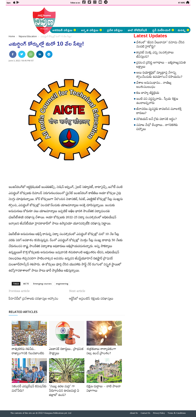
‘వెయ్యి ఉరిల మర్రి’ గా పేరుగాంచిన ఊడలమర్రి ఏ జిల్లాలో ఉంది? (64, 391)
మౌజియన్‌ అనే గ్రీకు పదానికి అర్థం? (156, 119)
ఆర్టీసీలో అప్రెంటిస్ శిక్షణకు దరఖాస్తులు (91, 299)
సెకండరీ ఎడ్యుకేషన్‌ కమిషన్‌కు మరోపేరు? (29, 389)
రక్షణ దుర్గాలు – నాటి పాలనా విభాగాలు (104, 389)
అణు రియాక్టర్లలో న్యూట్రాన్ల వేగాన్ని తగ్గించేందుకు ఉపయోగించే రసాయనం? (159, 75)
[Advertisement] (98, 16)
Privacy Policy (159, 413)
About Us (134, 413)
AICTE (26, 283)
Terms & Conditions (177, 413)
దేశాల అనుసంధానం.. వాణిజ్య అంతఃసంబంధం (153, 85)
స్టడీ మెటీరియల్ (163, 30)
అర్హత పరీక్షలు (91, 30)
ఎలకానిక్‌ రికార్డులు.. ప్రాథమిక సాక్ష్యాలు (66, 351)
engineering (62, 283)
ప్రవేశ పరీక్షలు (115, 30)
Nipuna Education (28, 36)
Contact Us (145, 413)
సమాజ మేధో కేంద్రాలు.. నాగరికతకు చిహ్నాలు (157, 127)
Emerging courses (42, 283)
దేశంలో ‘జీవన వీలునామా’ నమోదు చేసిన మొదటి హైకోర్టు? (160, 45)
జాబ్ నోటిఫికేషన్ (137, 30)
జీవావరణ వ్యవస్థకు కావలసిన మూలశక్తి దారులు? (159, 111)
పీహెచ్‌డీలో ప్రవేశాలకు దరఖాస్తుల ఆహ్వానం (33, 299)
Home (12, 36)
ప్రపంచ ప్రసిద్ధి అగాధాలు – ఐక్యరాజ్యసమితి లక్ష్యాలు (161, 65)
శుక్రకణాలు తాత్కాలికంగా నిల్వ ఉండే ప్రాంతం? (101, 351)
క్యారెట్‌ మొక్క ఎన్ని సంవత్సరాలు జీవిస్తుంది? (155, 55)
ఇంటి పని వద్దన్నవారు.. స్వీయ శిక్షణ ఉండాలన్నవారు (157, 101)
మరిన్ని (183, 30)
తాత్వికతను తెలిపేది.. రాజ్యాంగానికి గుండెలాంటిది (28, 351)
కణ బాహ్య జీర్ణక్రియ (147, 93)
